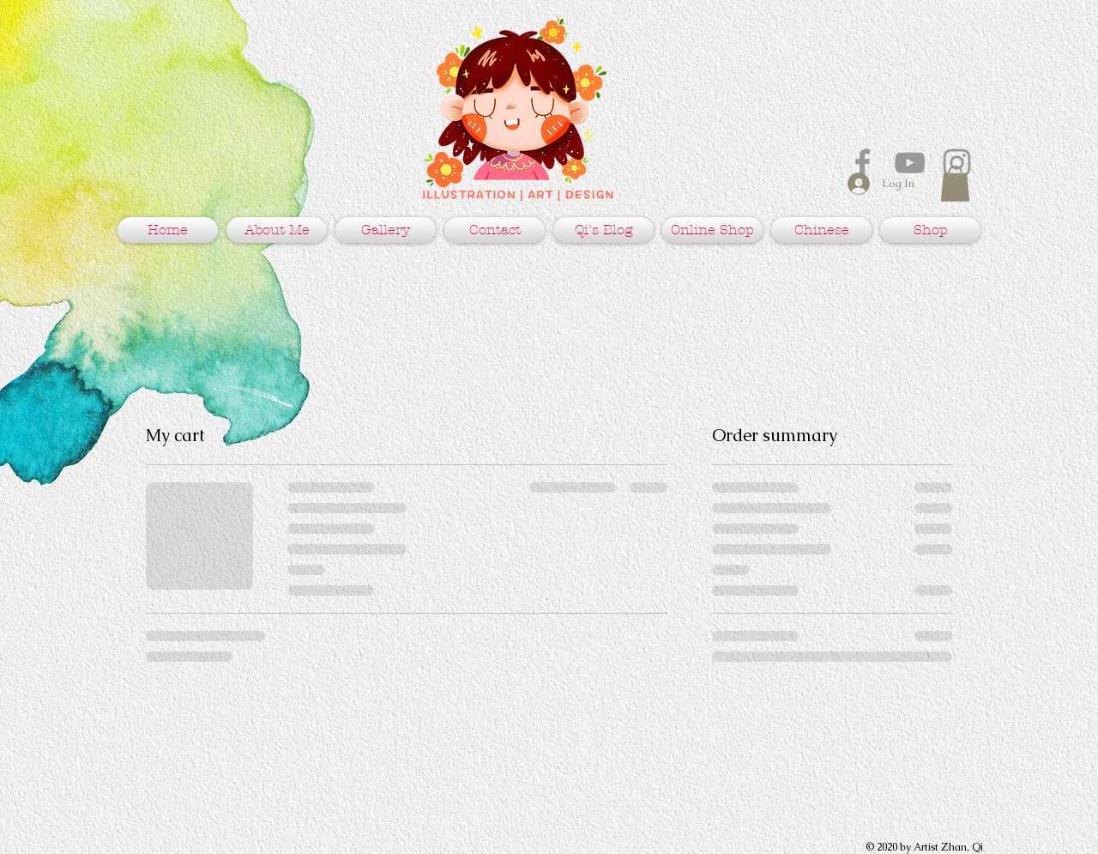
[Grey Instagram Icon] (956, 162)
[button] (955, 184)
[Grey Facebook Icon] (862, 162)
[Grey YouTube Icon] (909, 162)
